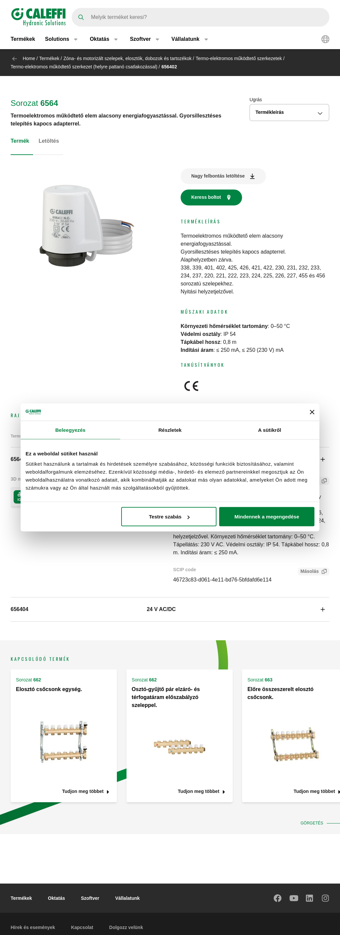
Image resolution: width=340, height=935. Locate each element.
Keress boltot (206, 197)
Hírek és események (33, 927)
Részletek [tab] (170, 429)
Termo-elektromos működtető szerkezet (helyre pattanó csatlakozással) (84, 66)
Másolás (308, 572)
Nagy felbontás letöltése (218, 176)
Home (29, 58)
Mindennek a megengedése (266, 516)
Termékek (23, 39)
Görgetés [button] (313, 823)
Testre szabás (169, 516)
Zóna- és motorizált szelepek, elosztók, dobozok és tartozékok (127, 58)
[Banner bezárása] (312, 412)
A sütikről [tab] (269, 429)
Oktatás (56, 898)
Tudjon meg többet (83, 791)
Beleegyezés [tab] (70, 429)
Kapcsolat (82, 927)
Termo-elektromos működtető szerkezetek (239, 58)
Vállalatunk (127, 898)
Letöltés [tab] (49, 141)
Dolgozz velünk (126, 927)
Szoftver (90, 898)
